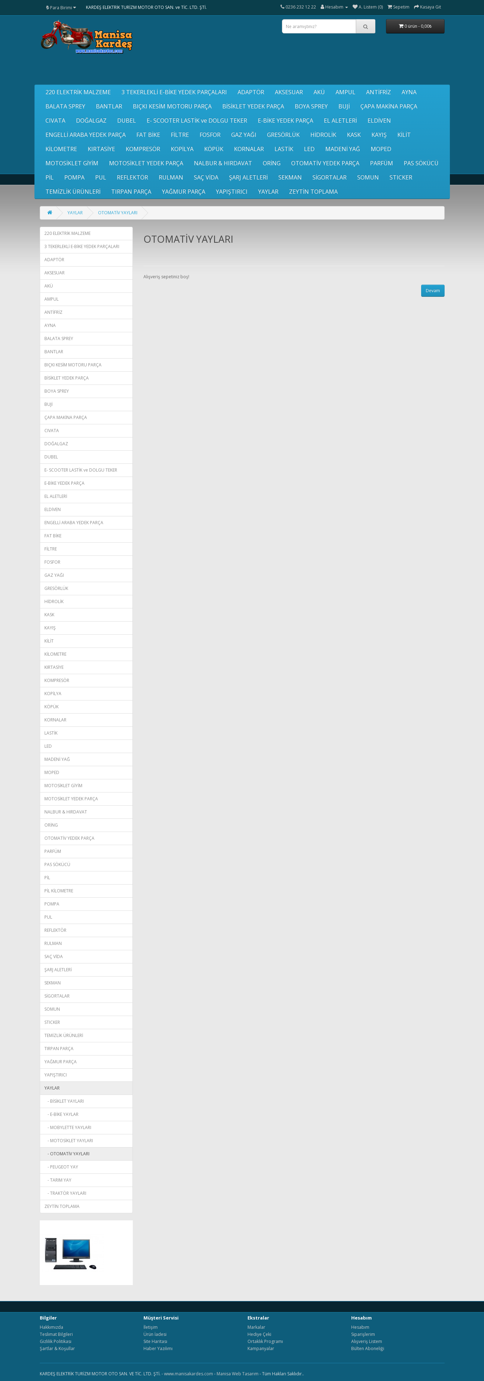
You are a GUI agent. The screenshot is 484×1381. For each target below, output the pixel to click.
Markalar (256, 1327)
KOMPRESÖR (143, 149)
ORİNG (272, 163)
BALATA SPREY (65, 106)
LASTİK (283, 149)
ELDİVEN (379, 120)
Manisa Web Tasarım (238, 1374)
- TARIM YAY (57, 1180)
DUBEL (126, 120)
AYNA (409, 92)
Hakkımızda (51, 1327)
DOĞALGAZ (91, 120)
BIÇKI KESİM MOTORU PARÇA (172, 106)
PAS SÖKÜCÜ (421, 163)
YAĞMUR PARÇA (183, 191)
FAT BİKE (148, 135)
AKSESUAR (289, 92)
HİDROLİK (323, 135)
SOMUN (368, 177)
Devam (433, 291)
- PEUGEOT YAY (61, 1167)
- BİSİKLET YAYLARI (64, 1101)
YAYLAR (268, 191)
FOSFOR (210, 135)
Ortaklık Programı (265, 1341)
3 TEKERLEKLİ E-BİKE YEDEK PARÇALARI (174, 92)
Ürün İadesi (155, 1334)
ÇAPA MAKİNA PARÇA (388, 106)
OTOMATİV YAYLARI (117, 213)
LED (309, 149)
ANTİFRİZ (378, 92)
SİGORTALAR (329, 177)
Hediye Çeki (259, 1334)
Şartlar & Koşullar (57, 1348)
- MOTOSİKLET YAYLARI (68, 1141)
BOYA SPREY (311, 106)
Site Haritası (155, 1341)
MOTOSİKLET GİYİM (71, 163)
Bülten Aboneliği (367, 1348)
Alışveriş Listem (366, 1341)
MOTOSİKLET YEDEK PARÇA (146, 163)
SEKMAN (290, 177)
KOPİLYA (182, 149)
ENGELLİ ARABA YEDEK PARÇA (85, 135)
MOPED (381, 149)
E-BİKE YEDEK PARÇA (285, 120)
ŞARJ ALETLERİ (248, 177)
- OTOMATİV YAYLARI (66, 1154)
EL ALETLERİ (340, 120)
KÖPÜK (213, 149)
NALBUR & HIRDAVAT (223, 163)
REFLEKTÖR (132, 177)
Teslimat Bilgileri (56, 1334)
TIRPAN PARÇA (131, 191)
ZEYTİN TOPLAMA (313, 191)
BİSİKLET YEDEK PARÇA (253, 106)
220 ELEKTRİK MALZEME (78, 92)
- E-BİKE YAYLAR (61, 1114)
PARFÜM (381, 163)
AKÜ (319, 92)
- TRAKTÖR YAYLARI (65, 1193)
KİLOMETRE (61, 149)
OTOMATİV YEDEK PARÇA (325, 163)
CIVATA (55, 120)
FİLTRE (180, 135)
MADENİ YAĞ (342, 149)
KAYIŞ (379, 135)
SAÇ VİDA (206, 177)
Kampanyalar (261, 1348)
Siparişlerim (363, 1334)
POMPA (74, 177)
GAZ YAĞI (243, 135)
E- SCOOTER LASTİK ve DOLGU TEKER (197, 120)
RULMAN (171, 177)
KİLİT (404, 135)
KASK (354, 135)
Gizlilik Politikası (55, 1341)
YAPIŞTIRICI (232, 191)
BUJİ (344, 106)
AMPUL (345, 92)
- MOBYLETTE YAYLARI (67, 1127)
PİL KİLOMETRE (58, 891)
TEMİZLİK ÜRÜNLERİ (72, 191)
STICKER (401, 177)
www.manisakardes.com (188, 1374)
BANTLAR (109, 106)
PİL (49, 177)
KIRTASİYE (101, 149)
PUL (100, 177)
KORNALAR (249, 149)
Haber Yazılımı (158, 1348)
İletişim (150, 1327)
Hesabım (360, 1327)
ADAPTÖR (251, 92)
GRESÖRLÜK (283, 135)
